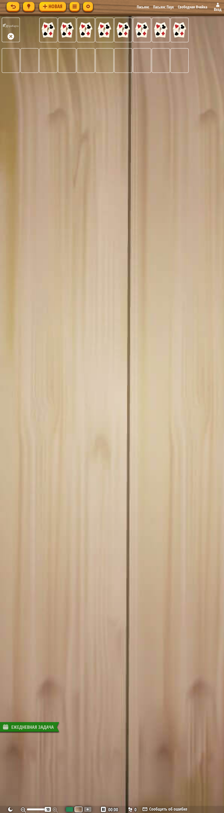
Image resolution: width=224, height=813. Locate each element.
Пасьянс (143, 7)
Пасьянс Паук (163, 7)
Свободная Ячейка (192, 7)
